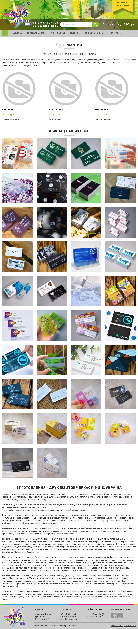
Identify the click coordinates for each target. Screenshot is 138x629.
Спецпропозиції (94, 33)
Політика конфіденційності (123, 626)
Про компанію (35, 33)
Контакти (116, 33)
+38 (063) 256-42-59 (44, 25)
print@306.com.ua (68, 619)
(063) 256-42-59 (68, 616)
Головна (16, 33)
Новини (75, 33)
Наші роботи (57, 33)
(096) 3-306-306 (68, 614)
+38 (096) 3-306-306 (44, 22)
